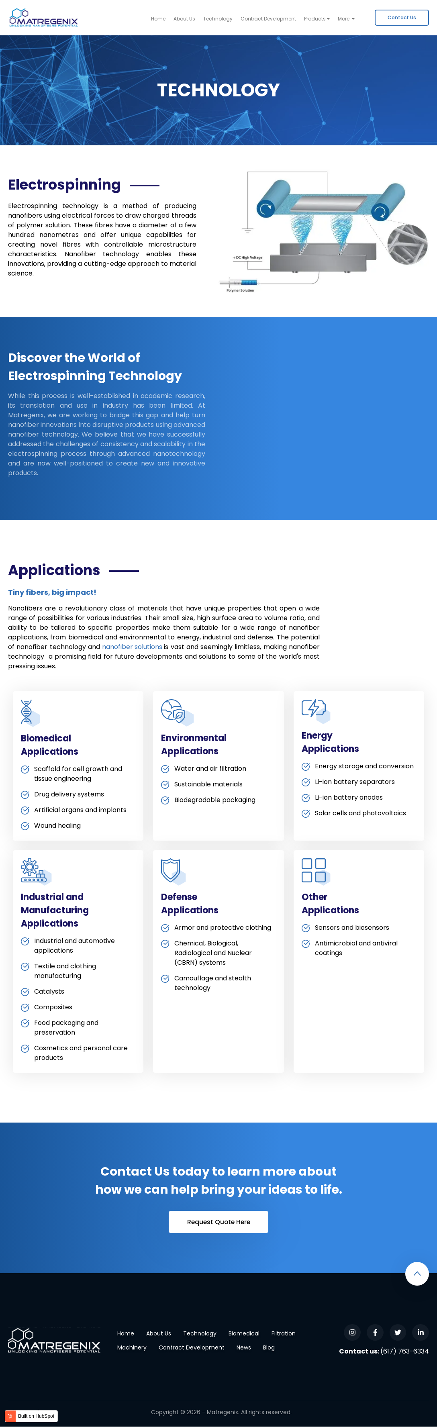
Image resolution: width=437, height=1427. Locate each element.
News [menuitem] (244, 1348)
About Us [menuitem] (184, 18)
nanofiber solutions (132, 646)
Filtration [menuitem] (284, 1334)
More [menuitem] (344, 18)
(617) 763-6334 (404, 1351)
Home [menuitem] (158, 18)
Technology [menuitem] (218, 18)
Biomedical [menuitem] (244, 1334)
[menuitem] (402, 18)
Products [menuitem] (315, 18)
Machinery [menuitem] (132, 1348)
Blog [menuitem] (269, 1348)
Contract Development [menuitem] (268, 18)
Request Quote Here (218, 1222)
